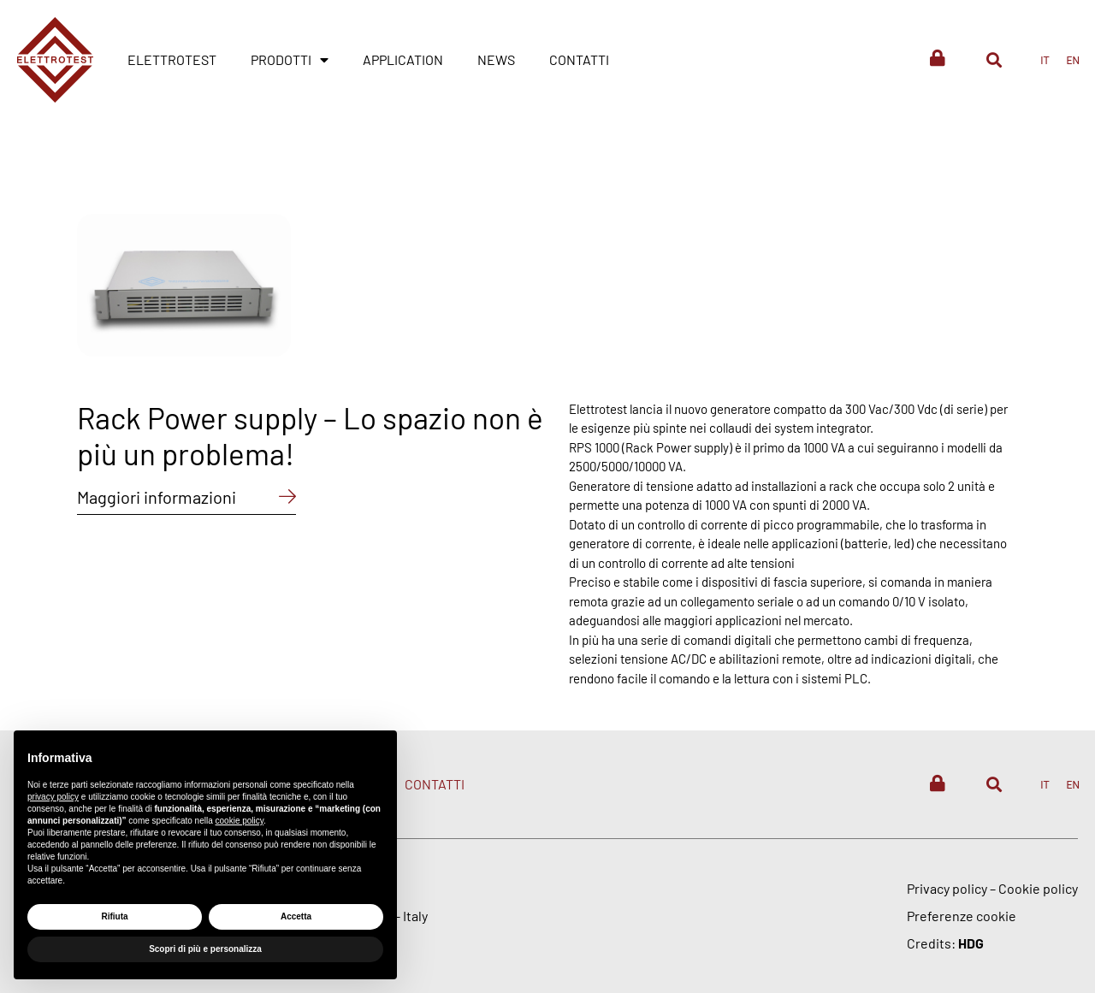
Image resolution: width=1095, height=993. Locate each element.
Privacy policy (947, 888)
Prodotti (289, 59)
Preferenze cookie (961, 915)
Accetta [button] (296, 916)
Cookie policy (1038, 888)
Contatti (579, 59)
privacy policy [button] (53, 796)
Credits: (945, 943)
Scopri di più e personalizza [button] (205, 949)
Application (403, 59)
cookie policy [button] (240, 820)
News (496, 59)
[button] (994, 59)
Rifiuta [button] (114, 916)
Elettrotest (171, 59)
